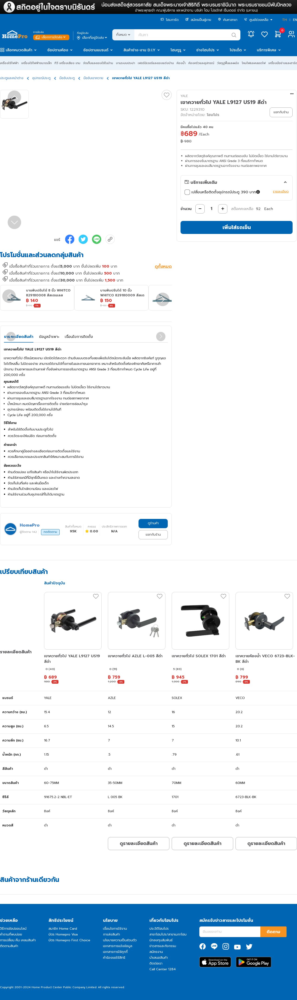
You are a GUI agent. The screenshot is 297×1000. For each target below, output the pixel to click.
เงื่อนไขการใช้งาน (115, 928)
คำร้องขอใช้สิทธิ (114, 957)
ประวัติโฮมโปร (159, 928)
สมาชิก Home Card (62, 928)
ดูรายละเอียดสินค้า (139, 843)
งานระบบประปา (125, 63)
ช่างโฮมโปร (205, 50)
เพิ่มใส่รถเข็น (237, 227)
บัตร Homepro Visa (63, 934)
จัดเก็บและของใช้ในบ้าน (98, 63)
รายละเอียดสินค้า (18, 337)
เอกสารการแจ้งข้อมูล (117, 946)
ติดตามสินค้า (9, 946)
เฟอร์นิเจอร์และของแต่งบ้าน (156, 63)
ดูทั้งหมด (163, 267)
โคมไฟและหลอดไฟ (254, 63)
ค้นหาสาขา (227, 19)
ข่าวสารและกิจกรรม (162, 946)
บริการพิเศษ (266, 50)
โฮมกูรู (176, 50)
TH (284, 19)
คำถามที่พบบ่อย (11, 934)
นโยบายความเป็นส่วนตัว (120, 940)
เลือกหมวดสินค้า (19, 50)
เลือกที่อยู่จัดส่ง (92, 38)
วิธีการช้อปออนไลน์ (13, 928)
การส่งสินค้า (111, 934)
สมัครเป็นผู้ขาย (198, 19)
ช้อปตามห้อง (57, 50)
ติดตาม (273, 932)
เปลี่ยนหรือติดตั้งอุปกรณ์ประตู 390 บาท (222, 192)
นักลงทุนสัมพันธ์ (161, 940)
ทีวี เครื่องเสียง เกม (67, 63)
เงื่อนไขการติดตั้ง (79, 337)
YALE (184, 96)
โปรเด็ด (236, 50)
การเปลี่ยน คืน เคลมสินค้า (18, 940)
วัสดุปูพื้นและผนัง (228, 63)
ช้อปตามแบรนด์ (95, 50)
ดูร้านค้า (153, 523)
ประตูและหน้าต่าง (11, 78)
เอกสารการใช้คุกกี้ (115, 951)
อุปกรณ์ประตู (41, 78)
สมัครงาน (156, 951)
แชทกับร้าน (153, 534)
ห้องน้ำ (181, 63)
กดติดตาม (50, 532)
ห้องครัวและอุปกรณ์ (201, 63)
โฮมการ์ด (170, 19)
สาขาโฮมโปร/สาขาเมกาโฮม (168, 934)
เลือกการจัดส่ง (51, 37)
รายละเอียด (281, 191)
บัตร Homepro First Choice (69, 940)
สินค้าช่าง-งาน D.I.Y (139, 50)
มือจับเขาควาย (93, 78)
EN (295, 19)
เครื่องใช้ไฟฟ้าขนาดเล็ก (36, 63)
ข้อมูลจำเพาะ (49, 337)
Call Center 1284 (162, 969)
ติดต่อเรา (155, 963)
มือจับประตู (67, 78)
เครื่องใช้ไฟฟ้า (9, 63)
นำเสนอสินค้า (158, 957)
